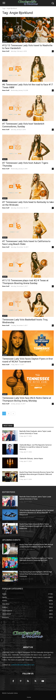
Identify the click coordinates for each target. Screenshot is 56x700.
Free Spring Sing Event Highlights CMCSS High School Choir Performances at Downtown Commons (35, 574)
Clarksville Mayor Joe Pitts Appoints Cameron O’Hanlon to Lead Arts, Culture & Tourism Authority (35, 447)
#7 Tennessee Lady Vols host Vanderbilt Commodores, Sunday (23, 125)
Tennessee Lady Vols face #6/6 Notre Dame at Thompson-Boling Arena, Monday (26, 399)
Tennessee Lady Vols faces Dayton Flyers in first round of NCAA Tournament (27, 360)
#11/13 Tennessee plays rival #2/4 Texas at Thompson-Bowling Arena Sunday (25, 282)
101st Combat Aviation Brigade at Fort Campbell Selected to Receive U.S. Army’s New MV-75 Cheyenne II (36, 512)
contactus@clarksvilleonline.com (22, 665)
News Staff (5, 51)
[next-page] (13, 413)
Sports (5, 41)
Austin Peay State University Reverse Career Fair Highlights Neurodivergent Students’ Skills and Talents (36, 474)
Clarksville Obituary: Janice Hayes (31, 458)
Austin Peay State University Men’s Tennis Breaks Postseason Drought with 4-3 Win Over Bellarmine (35, 526)
